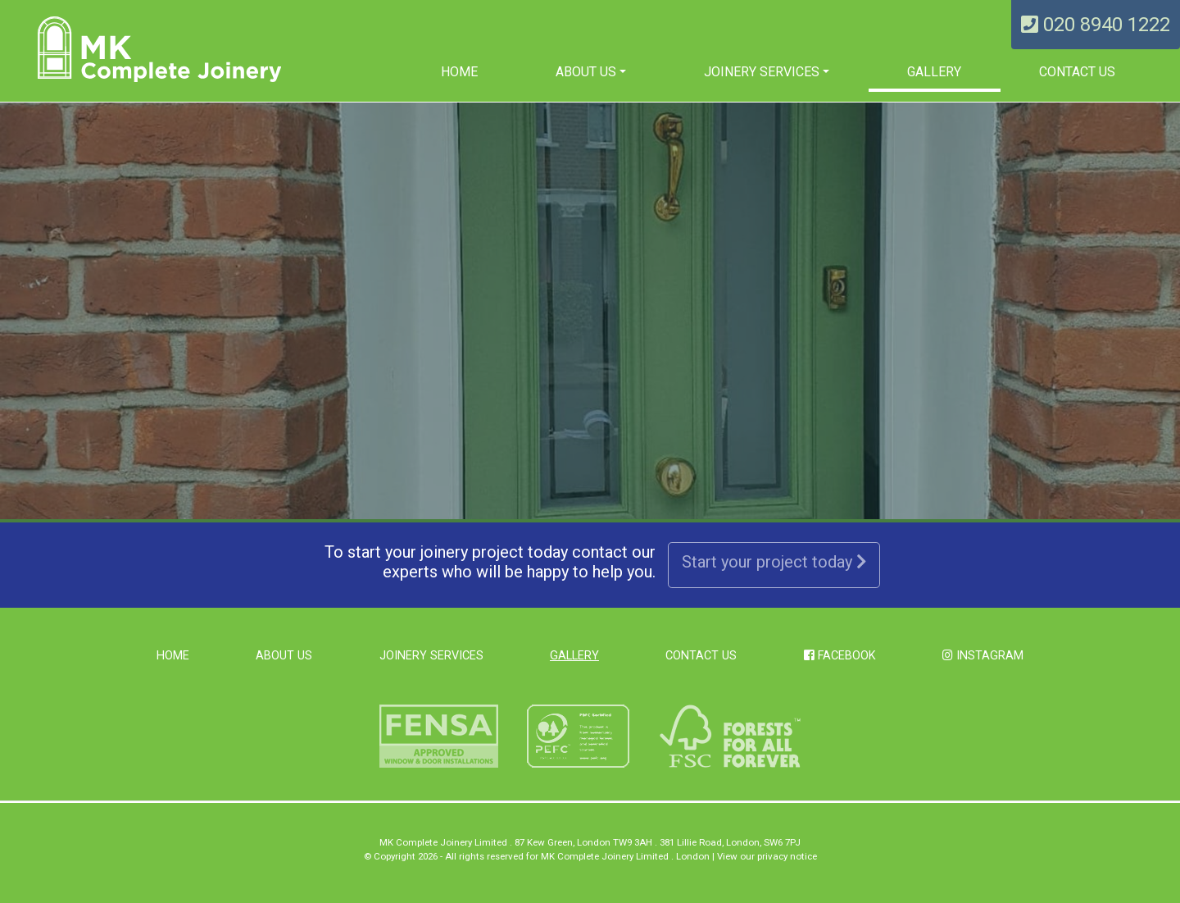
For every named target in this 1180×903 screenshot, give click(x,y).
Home (459, 72)
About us (586, 72)
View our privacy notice (767, 856)
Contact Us (1077, 72)
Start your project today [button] (774, 562)
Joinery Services (761, 72)
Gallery (934, 72)
